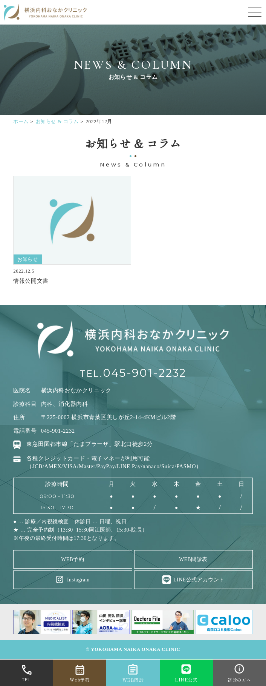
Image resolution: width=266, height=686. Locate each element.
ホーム (21, 121)
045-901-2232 (144, 373)
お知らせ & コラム (57, 121)
